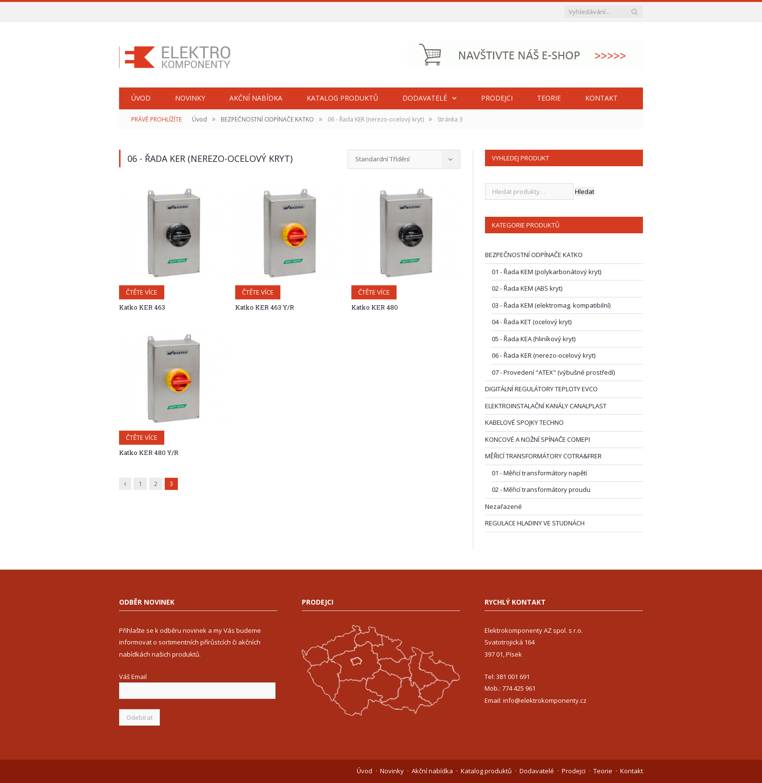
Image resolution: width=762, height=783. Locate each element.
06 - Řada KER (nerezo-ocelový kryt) (543, 355)
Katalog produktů (342, 98)
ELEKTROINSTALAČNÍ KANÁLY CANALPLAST (545, 405)
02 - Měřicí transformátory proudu (541, 489)
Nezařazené (503, 506)
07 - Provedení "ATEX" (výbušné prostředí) (553, 372)
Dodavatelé (424, 98)
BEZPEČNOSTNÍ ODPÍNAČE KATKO (267, 119)
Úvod (141, 98)
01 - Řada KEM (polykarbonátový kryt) (546, 271)
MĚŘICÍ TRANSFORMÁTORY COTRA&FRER (543, 456)
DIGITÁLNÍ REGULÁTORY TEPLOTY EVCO (541, 388)
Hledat (584, 191)
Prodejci (497, 98)
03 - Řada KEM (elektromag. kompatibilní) (551, 305)
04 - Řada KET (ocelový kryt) (532, 321)
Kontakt (601, 98)
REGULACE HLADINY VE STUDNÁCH (535, 523)
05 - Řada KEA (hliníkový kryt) (533, 338)
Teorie (549, 98)
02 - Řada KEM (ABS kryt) (527, 288)
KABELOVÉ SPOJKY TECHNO (524, 422)
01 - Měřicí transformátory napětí (539, 473)
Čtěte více (141, 292)
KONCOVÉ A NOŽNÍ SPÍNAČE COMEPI (537, 439)
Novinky (190, 98)
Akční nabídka (255, 98)
